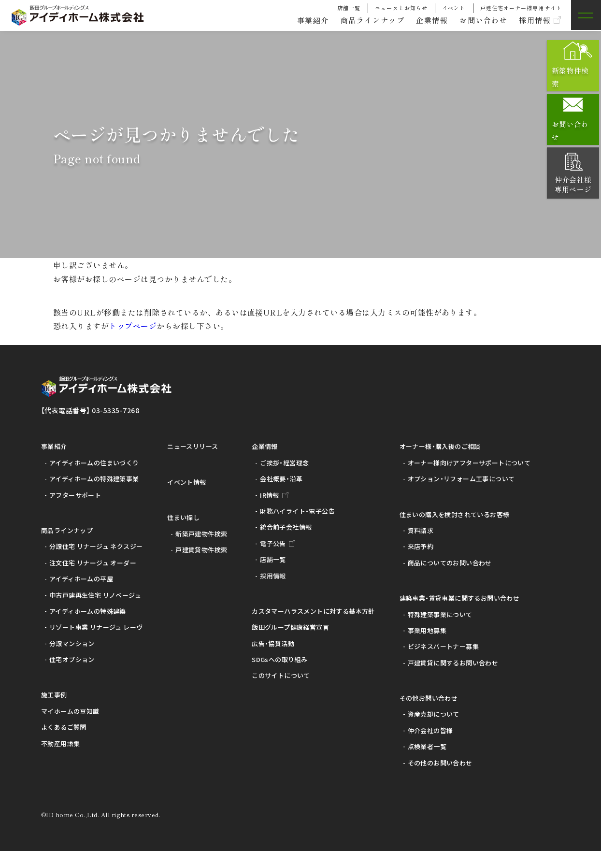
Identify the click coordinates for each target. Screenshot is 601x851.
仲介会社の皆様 (430, 730)
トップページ (133, 326)
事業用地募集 (427, 630)
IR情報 (269, 495)
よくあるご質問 (63, 727)
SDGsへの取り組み (279, 659)
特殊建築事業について (440, 614)
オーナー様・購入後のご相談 (440, 446)
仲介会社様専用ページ (575, 184)
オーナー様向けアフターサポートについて (469, 462)
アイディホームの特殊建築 (87, 611)
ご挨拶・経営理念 (284, 462)
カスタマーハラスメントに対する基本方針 (313, 611)
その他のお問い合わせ (440, 762)
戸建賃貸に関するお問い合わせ (453, 662)
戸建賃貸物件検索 (201, 549)
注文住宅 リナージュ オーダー (92, 562)
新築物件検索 (575, 77)
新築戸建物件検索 (201, 533)
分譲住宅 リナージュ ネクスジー (96, 546)
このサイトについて (281, 675)
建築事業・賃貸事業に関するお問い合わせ (459, 598)
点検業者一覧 (427, 746)
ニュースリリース (192, 446)
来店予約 (421, 546)
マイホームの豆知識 (70, 711)
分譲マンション (72, 643)
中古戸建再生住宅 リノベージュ (95, 595)
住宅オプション (72, 659)
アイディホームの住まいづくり (94, 462)
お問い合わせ (479, 20)
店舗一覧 (348, 8)
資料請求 (421, 530)
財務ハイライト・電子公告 (297, 511)
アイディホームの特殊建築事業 (94, 478)
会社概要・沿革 (281, 478)
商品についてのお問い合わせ (450, 562)
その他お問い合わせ (429, 698)
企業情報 (425, 20)
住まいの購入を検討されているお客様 (455, 514)
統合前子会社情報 (286, 527)
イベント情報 (186, 482)
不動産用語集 (60, 743)
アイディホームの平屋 (81, 578)
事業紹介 (300, 20)
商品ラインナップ (363, 20)
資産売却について (433, 714)
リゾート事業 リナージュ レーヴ (96, 627)
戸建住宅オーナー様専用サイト (521, 8)
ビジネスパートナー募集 (443, 646)
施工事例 (54, 694)
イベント (453, 8)
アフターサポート (75, 495)
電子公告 (273, 543)
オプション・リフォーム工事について (461, 478)
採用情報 (533, 20)
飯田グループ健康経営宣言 (290, 627)
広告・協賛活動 (273, 643)
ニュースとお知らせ (401, 8)
